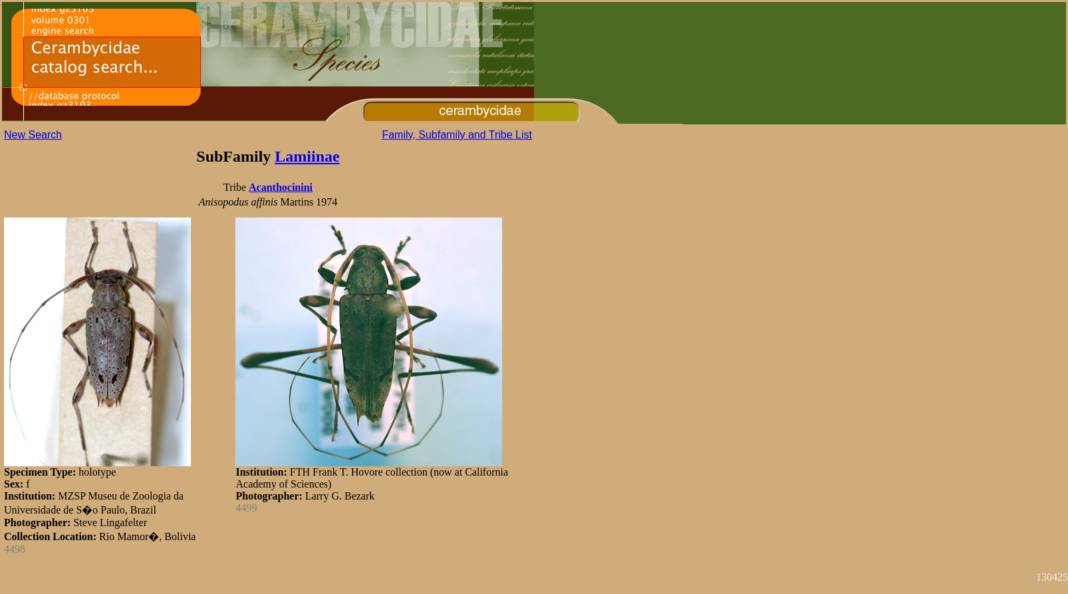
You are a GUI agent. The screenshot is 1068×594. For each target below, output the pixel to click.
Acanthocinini (281, 187)
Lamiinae (307, 156)
